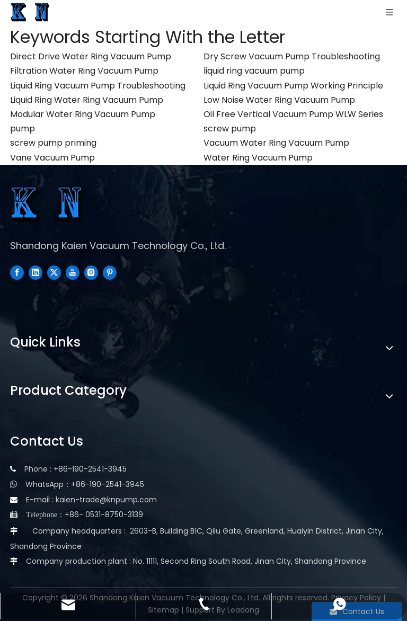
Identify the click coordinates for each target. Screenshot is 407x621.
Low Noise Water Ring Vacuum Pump (279, 100)
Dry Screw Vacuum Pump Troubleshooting (292, 56)
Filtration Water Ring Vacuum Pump (84, 71)
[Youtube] (72, 271)
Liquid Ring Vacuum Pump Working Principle (293, 85)
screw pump (230, 128)
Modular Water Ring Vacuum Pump (82, 114)
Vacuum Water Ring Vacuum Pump (276, 143)
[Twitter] (54, 271)
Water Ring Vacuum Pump (258, 158)
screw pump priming (53, 143)
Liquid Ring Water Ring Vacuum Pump (86, 100)
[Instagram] (91, 271)
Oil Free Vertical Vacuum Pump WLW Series (293, 114)
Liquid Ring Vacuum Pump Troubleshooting (97, 85)
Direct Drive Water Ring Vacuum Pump (90, 56)
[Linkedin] (35, 271)
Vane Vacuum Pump (52, 158)
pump (22, 128)
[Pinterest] (110, 271)
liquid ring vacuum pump (254, 71)
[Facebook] (17, 271)
